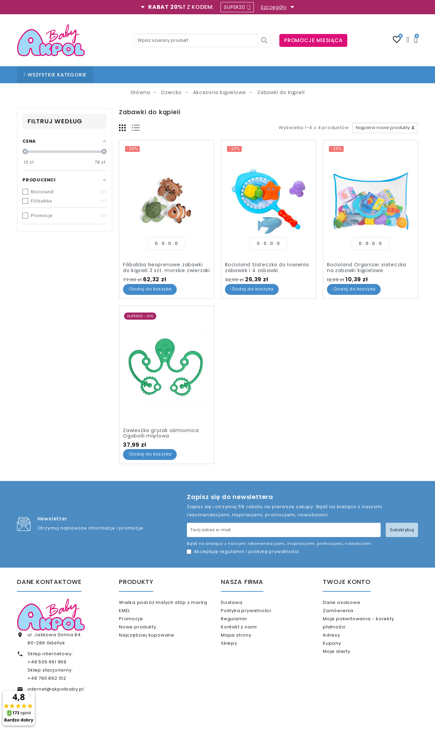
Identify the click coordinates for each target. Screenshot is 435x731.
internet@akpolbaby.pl (56, 689)
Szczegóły (274, 7)
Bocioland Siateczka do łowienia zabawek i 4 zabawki (267, 267)
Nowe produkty (146, 632)
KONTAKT (228, 74)
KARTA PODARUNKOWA (310, 74)
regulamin (232, 551)
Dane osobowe (350, 602)
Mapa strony (245, 646)
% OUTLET (260, 74)
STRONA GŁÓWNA (123, 74)
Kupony (341, 654)
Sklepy (238, 657)
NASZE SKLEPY (170, 74)
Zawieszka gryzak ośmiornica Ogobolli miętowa (161, 433)
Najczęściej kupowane (155, 643)
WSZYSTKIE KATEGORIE (55, 74)
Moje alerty (345, 665)
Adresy (340, 643)
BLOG (202, 74)
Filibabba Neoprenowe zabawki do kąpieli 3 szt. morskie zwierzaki (166, 267)
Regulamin (243, 624)
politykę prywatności (273, 551)
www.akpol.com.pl (254, 720)
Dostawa (240, 602)
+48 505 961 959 (47, 662)
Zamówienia (347, 613)
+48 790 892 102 (47, 678)
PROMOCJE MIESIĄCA (313, 40)
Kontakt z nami (247, 635)
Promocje (139, 621)
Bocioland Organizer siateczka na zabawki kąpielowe (366, 267)
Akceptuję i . (247, 551)
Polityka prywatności (255, 613)
